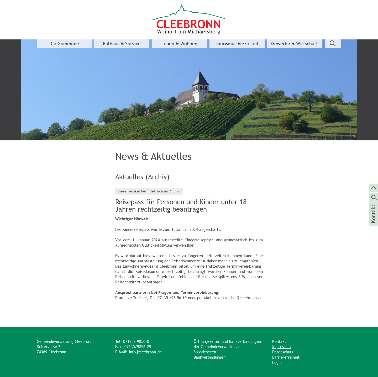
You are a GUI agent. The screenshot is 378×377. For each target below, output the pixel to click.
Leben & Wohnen (179, 44)
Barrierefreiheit (286, 357)
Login (277, 362)
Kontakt (279, 341)
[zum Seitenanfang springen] (373, 187)
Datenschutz (282, 351)
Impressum (281, 346)
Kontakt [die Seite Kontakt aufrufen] (373, 220)
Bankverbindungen (209, 357)
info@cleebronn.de (145, 351)
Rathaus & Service (122, 44)
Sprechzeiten (205, 351)
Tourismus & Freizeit (237, 44)
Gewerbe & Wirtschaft (294, 44)
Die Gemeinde (64, 44)
